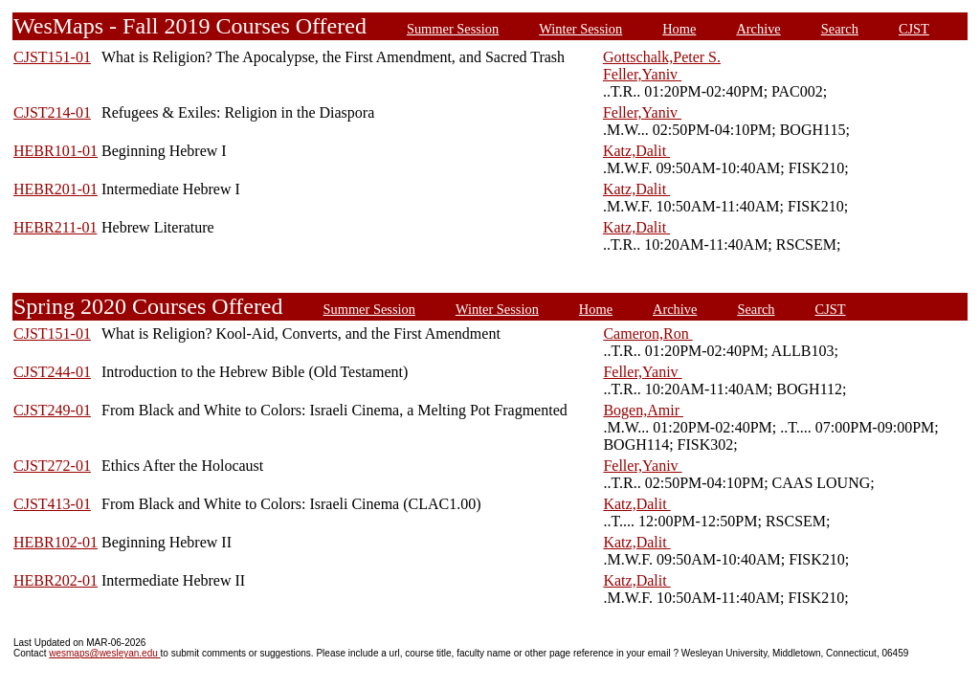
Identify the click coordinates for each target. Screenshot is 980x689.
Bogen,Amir (643, 410)
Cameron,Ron (647, 333)
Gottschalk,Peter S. (662, 57)
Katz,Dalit (636, 151)
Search (839, 28)
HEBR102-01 (55, 542)
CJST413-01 (52, 504)
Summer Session (453, 28)
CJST (914, 28)
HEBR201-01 (55, 189)
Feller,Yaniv (642, 74)
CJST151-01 (52, 57)
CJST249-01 (52, 410)
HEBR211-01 (55, 227)
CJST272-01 (52, 465)
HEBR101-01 (55, 151)
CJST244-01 (52, 372)
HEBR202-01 (55, 580)
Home (679, 28)
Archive (758, 28)
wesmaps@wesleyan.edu (104, 653)
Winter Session (580, 28)
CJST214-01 (52, 112)
